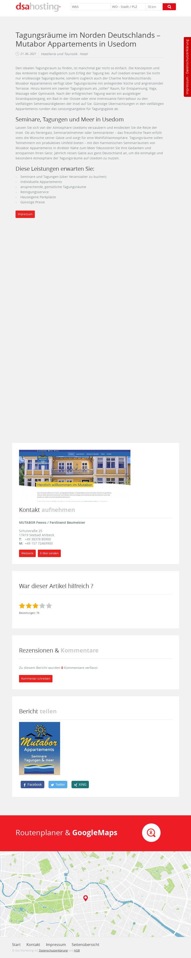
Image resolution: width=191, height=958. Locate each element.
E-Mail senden (49, 553)
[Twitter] (58, 784)
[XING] (80, 784)
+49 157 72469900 (39, 543)
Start (16, 944)
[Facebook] (32, 784)
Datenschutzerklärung (187, 56)
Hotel (84, 54)
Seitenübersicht (85, 944)
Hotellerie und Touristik (59, 54)
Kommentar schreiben (35, 678)
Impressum (187, 86)
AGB (77, 950)
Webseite (27, 553)
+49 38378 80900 (38, 539)
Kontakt (33, 944)
